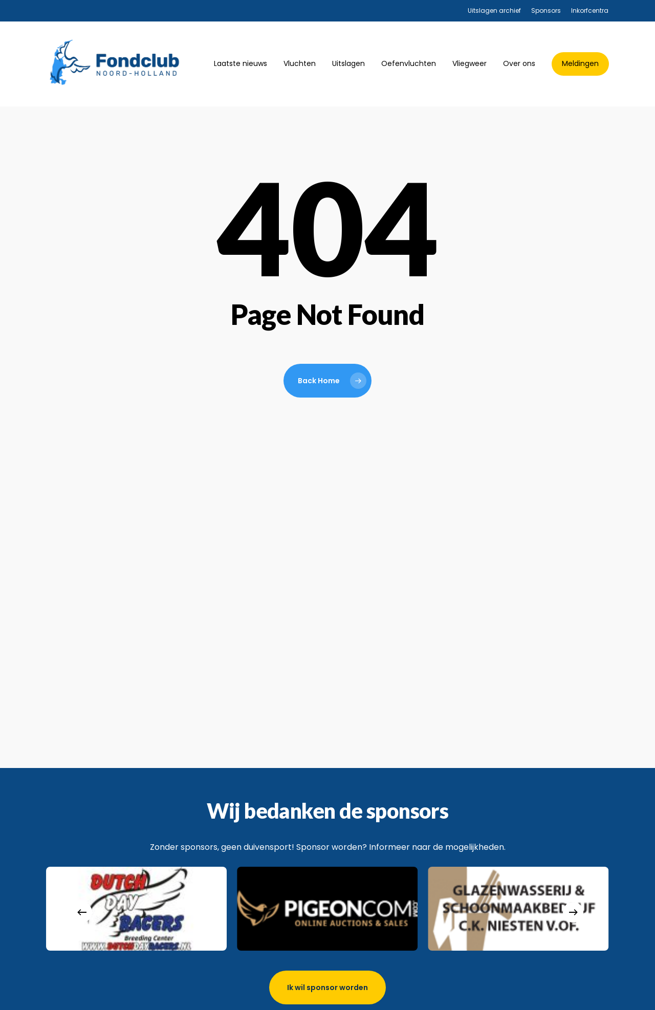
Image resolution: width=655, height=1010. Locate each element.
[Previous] (82, 912)
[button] (327, 987)
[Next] (573, 912)
